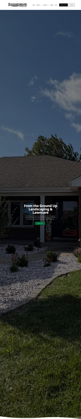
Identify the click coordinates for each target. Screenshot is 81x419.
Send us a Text (63, 5)
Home (33, 5)
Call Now (71, 5)
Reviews (51, 5)
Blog (56, 5)
